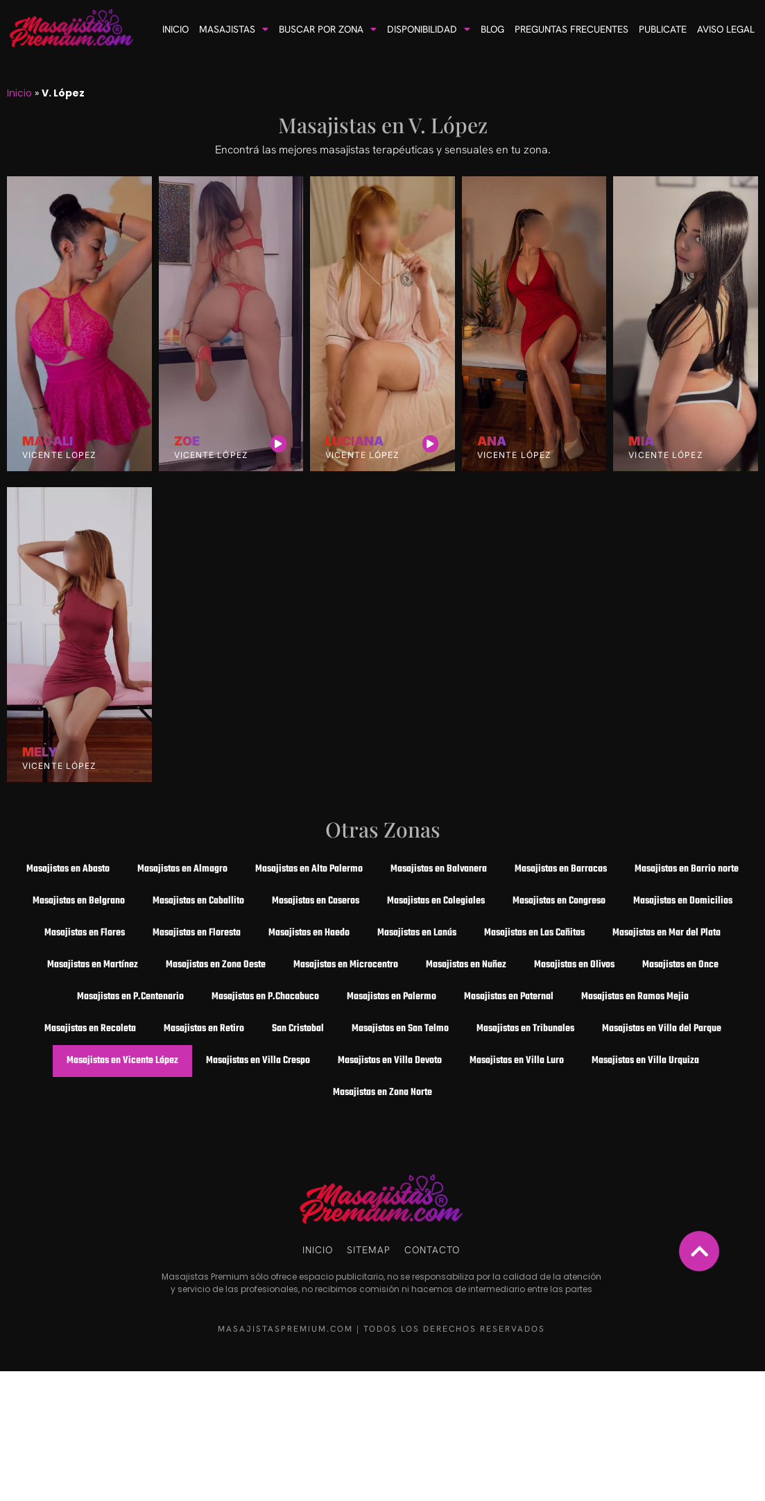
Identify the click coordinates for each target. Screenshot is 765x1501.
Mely (40, 752)
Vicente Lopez (59, 455)
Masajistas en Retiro (204, 1029)
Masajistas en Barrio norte (687, 869)
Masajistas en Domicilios (682, 901)
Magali (47, 441)
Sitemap (368, 1250)
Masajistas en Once (680, 965)
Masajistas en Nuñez (466, 965)
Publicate (663, 29)
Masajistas (233, 29)
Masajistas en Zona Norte (382, 1093)
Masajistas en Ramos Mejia (635, 997)
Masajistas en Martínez (92, 965)
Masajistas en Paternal (508, 997)
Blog (492, 29)
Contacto (432, 1250)
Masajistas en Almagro (182, 869)
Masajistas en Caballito (198, 901)
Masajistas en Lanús (416, 933)
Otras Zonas (382, 829)
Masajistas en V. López (383, 125)
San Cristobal (298, 1029)
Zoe (187, 441)
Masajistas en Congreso (559, 901)
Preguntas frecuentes (571, 29)
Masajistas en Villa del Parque (661, 1029)
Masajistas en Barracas (561, 869)
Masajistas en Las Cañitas (534, 933)
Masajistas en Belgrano (79, 901)
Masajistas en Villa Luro (517, 1061)
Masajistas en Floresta (197, 933)
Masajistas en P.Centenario (130, 997)
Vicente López (211, 455)
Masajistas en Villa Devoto (390, 1061)
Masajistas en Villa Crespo (258, 1061)
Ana (492, 441)
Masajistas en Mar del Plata (666, 933)
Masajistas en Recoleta (90, 1029)
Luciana (354, 441)
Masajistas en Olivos (574, 965)
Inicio (175, 29)
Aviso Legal (726, 29)
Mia (641, 441)
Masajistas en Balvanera (438, 869)
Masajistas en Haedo (309, 933)
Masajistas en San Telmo (400, 1029)
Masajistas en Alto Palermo (309, 869)
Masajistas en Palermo (391, 997)
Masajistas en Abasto (68, 869)
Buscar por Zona (328, 29)
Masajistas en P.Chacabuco (265, 997)
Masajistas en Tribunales (525, 1029)
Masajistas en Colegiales (436, 901)
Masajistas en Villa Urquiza (645, 1061)
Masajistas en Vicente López (122, 1061)
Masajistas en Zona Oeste (216, 965)
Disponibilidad (428, 29)
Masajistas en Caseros (315, 901)
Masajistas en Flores (84, 933)
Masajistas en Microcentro (345, 965)
